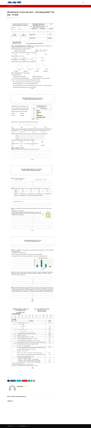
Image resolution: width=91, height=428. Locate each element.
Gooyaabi (28, 426)
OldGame (10, 17)
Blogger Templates (15, 426)
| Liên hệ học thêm (10, 6)
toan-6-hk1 (12, 377)
